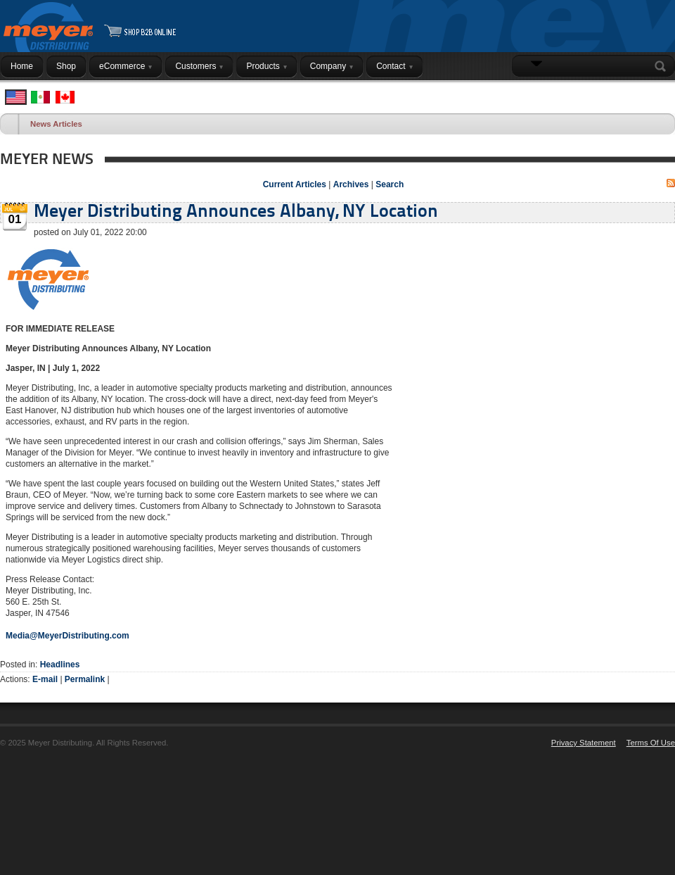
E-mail (45, 679)
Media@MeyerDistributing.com (67, 636)
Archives (351, 184)
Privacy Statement (583, 742)
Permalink (85, 679)
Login (657, 93)
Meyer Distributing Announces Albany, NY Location (236, 212)
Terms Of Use (650, 742)
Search (663, 66)
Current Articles (294, 184)
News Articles (56, 124)
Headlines (60, 664)
